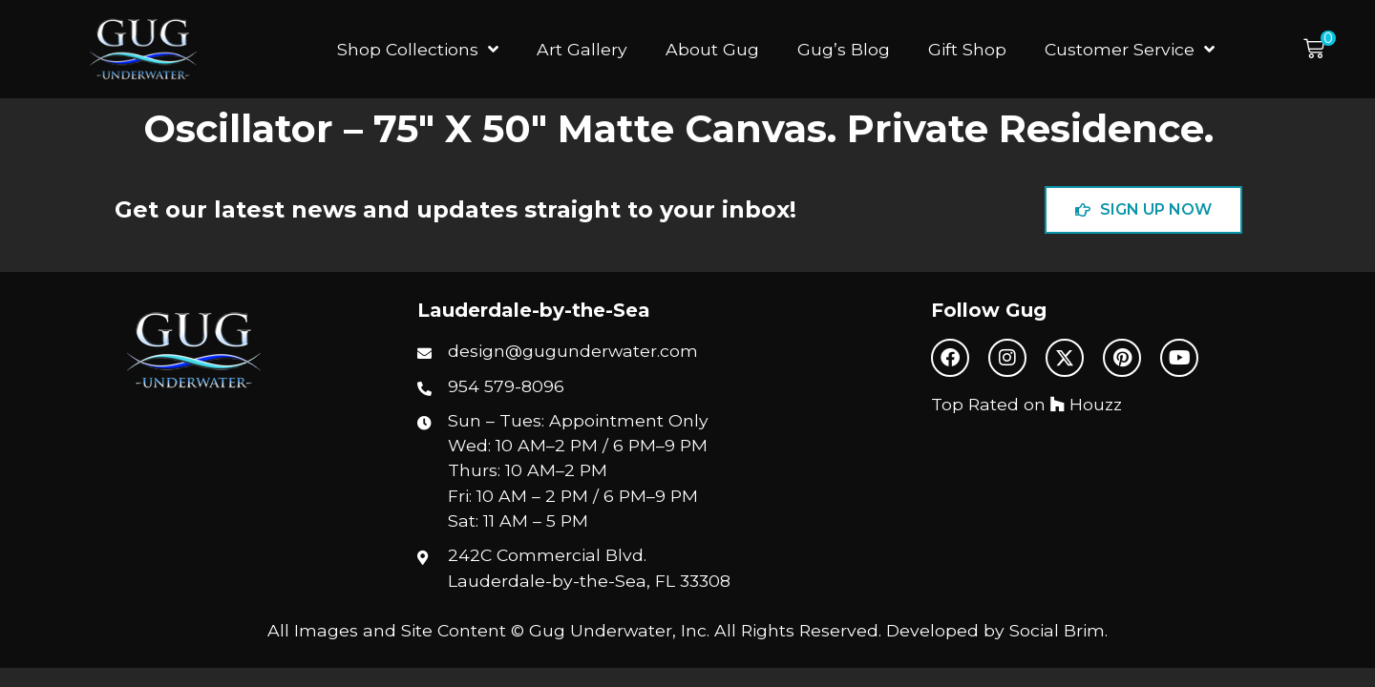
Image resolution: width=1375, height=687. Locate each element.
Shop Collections (417, 49)
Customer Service (1130, 49)
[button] (1319, 49)
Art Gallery (582, 49)
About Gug (712, 49)
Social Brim (1057, 630)
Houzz (1086, 404)
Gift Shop (967, 49)
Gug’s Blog (843, 49)
